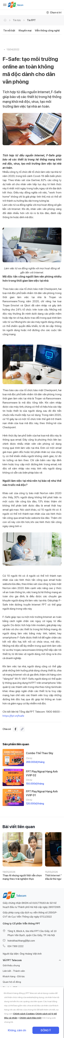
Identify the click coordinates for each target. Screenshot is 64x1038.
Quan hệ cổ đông (12, 982)
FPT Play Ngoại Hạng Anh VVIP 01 (42, 793)
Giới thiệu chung (11, 965)
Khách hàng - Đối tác (14, 976)
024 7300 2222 (15, 946)
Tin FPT (31, 20)
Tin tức (17, 20)
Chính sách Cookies (24, 1013)
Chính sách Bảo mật (30, 1018)
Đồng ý (46, 1030)
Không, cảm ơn (17, 1030)
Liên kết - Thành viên (14, 971)
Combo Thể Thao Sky (39, 753)
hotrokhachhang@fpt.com (21, 940)
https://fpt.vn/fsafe (13, 715)
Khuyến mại (25, 30)
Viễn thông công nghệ (47, 30)
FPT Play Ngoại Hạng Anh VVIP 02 (42, 773)
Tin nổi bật (9, 30)
